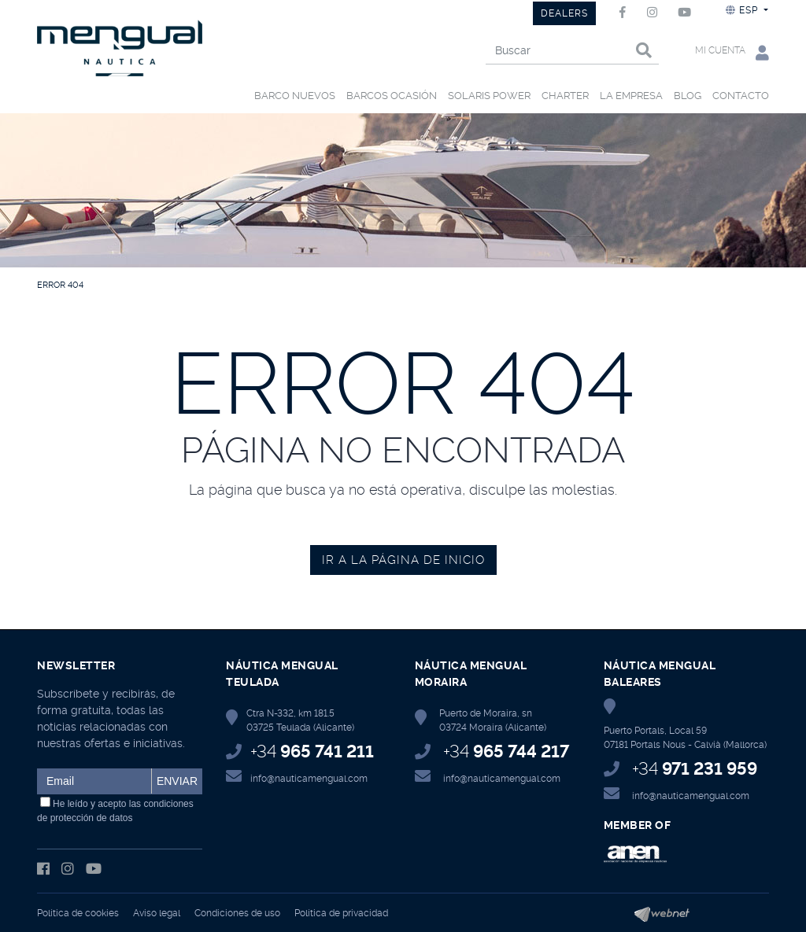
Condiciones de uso (237, 913)
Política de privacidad (341, 913)
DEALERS (564, 13)
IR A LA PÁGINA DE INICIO (403, 560)
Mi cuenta (732, 52)
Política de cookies (78, 913)
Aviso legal (156, 913)
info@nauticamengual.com (309, 778)
